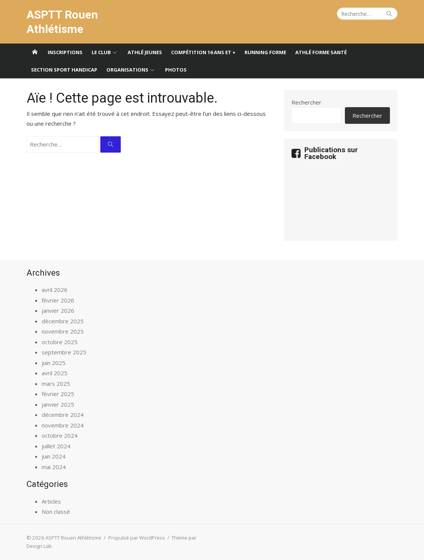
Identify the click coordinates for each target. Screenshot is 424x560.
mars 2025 (56, 383)
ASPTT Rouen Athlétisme (62, 22)
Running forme (265, 52)
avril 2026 (54, 289)
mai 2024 (54, 467)
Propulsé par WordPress (136, 537)
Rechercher (306, 102)
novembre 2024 (63, 425)
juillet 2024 (56, 446)
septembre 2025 (64, 352)
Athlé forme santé (321, 52)
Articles (51, 501)
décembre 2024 (63, 414)
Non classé (56, 511)
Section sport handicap (64, 69)
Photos (176, 69)
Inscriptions (65, 52)
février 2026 (58, 300)
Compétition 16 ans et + (203, 52)
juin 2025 (53, 363)
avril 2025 (54, 373)
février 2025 (58, 394)
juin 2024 (53, 456)
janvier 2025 (58, 404)
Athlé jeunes (145, 52)
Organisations (127, 69)
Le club (101, 52)
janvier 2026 (58, 310)
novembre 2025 (63, 331)
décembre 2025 (63, 321)
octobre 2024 (60, 435)
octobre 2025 (60, 342)
